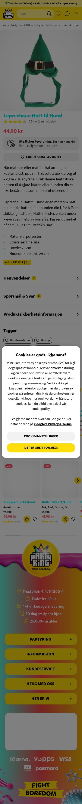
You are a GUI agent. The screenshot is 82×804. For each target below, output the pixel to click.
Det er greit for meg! (41, 448)
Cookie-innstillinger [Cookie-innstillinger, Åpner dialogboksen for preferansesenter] (41, 436)
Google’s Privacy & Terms (53, 424)
